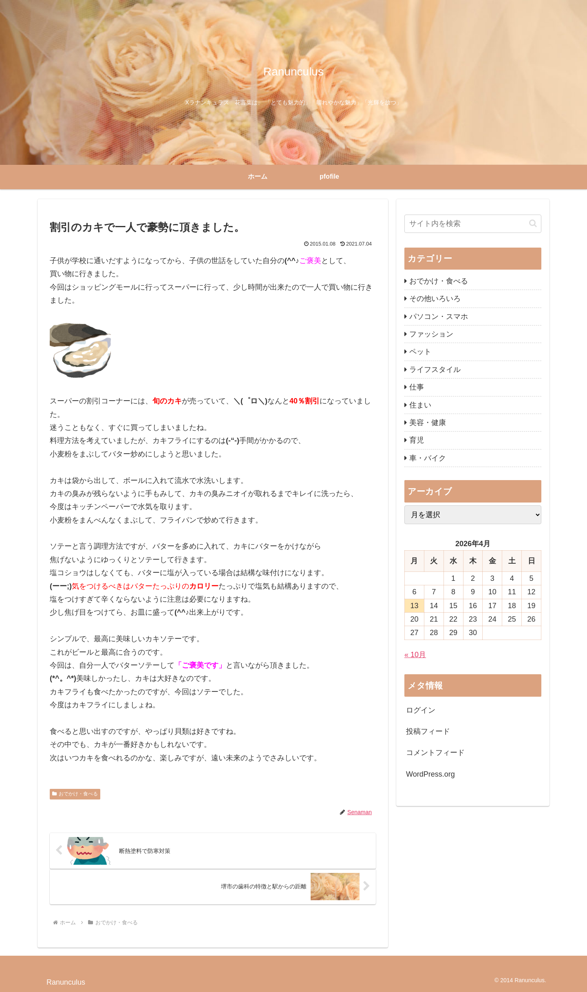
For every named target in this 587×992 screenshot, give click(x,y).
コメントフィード (435, 752)
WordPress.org (430, 774)
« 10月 (415, 655)
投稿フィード (428, 731)
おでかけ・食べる (75, 794)
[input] (472, 224)
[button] (533, 223)
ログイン (420, 710)
